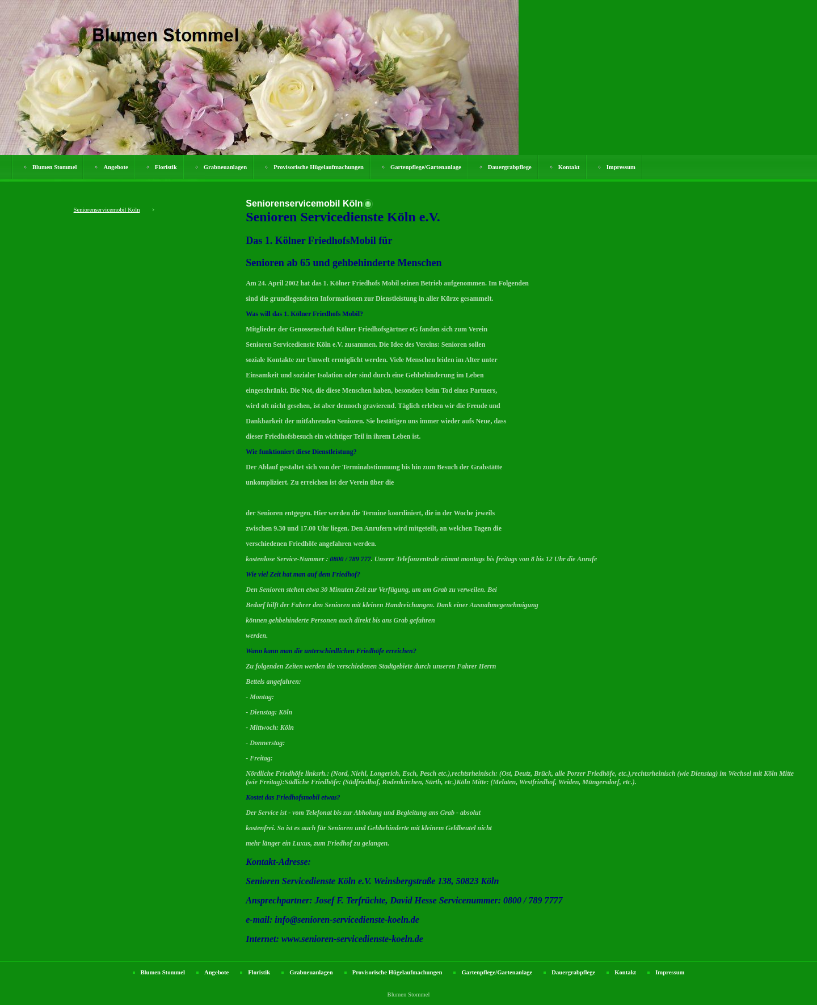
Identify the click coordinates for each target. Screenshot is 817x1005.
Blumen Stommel (54, 167)
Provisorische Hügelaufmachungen (318, 167)
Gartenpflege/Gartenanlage (425, 167)
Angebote (115, 167)
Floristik (166, 167)
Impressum (621, 167)
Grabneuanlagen (225, 167)
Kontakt (569, 167)
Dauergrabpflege (510, 167)
